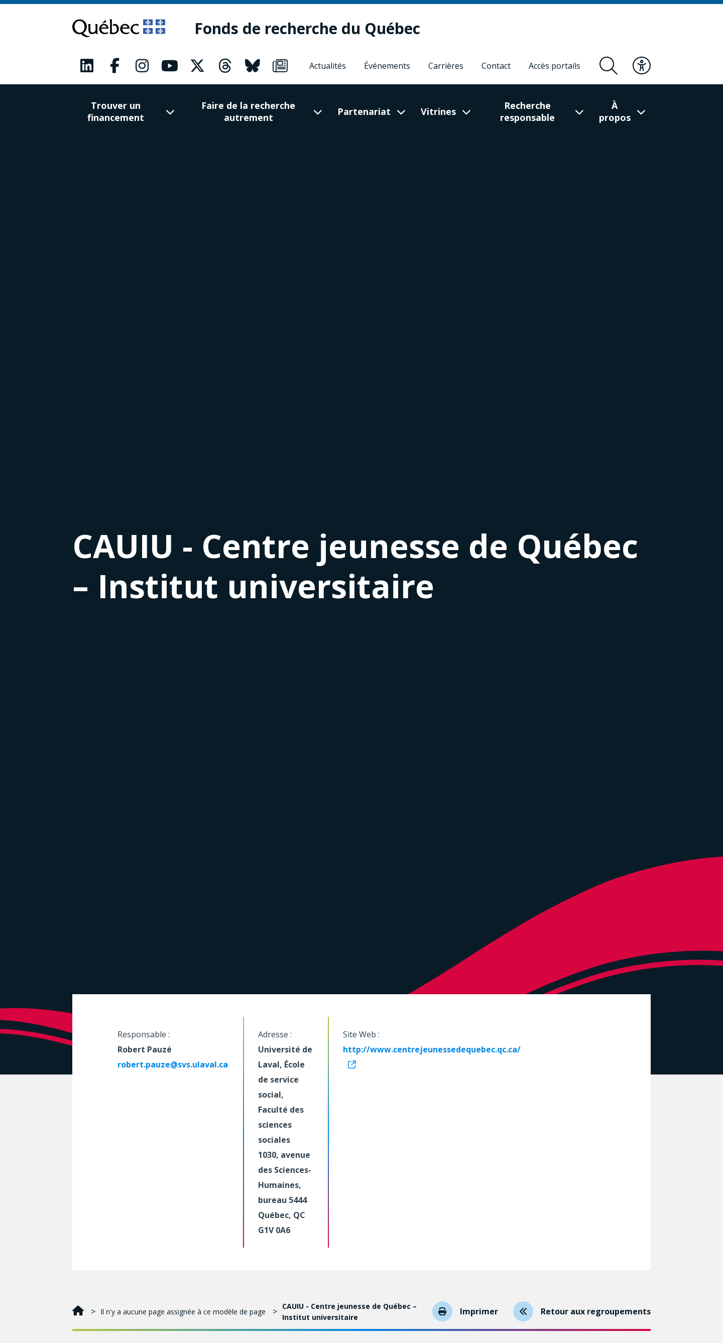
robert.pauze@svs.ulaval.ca (172, 1064)
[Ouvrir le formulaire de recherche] (608, 66)
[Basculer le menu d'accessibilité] (642, 66)
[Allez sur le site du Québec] (118, 28)
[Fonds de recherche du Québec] (307, 28)
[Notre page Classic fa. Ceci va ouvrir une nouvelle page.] (87, 66)
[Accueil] (79, 1311)
